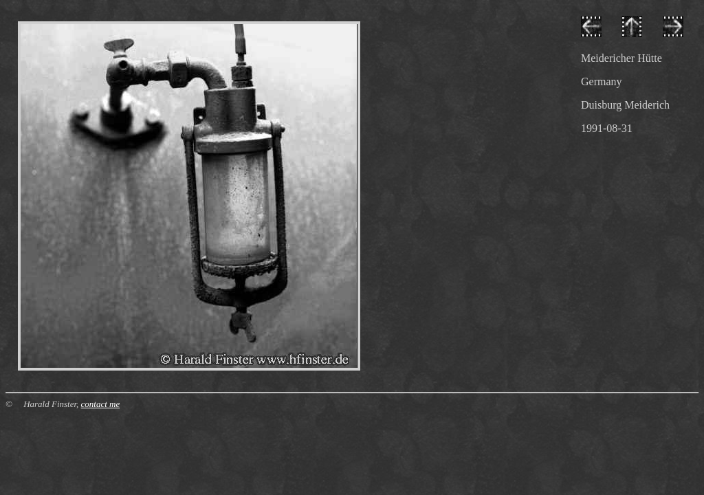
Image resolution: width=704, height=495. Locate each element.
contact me (100, 404)
